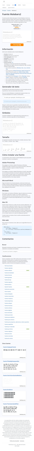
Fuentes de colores (9, 338)
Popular (24, 5)
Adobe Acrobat (22, 72)
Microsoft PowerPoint (15, 73)
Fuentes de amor (8, 333)
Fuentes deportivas (9, 301)
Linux (25, 68)
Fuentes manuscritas (9, 296)
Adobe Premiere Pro (25, 70)
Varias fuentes (8, 291)
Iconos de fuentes (8, 312)
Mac (22, 68)
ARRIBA (19, 5)
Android (28, 68)
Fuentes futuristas (8, 305)
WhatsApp (24, 76)
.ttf (12, 62)
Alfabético (4, 7)
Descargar (17, 45)
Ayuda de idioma (11, 7)
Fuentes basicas (8, 284)
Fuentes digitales (8, 310)
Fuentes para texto (9, 315)
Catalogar (8, 5)
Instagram (16, 76)
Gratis (4, 5)
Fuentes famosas (8, 275)
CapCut (7, 77)
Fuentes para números (9, 319)
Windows (19, 68)
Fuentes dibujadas (8, 294)
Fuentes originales (9, 268)
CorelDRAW (11, 74)
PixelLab (25, 77)
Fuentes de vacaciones (9, 289)
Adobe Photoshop (17, 70)
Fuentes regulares (8, 282)
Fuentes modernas (9, 298)
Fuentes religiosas (8, 331)
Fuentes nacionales (9, 336)
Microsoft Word (23, 73)
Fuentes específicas (9, 324)
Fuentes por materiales (10, 326)
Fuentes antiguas (8, 303)
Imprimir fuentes (8, 286)
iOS (6, 69)
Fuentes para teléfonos (9, 317)
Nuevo (14, 5)
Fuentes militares (8, 270)
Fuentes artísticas (8, 308)
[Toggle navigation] (4, 1)
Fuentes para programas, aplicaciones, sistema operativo (17, 322)
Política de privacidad (14, 441)
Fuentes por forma (9, 329)
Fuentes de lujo (8, 279)
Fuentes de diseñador (9, 272)
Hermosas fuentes (8, 265)
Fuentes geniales (8, 277)
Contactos (22, 441)
